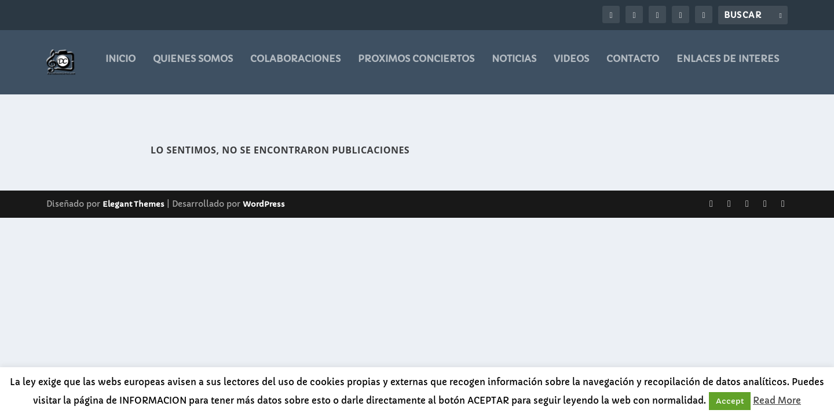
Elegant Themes (133, 195)
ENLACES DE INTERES (727, 66)
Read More (777, 400)
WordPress (264, 195)
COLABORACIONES (295, 66)
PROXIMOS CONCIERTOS (416, 66)
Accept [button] (730, 401)
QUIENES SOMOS (193, 66)
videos (571, 66)
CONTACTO (632, 66)
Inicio (120, 66)
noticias (514, 66)
